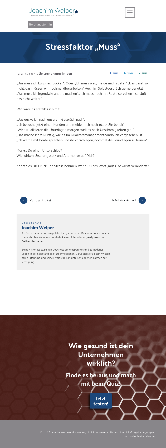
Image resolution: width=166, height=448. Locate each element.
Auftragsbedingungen (141, 432)
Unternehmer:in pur (55, 73)
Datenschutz (118, 432)
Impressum (101, 432)
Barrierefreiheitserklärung (139, 436)
